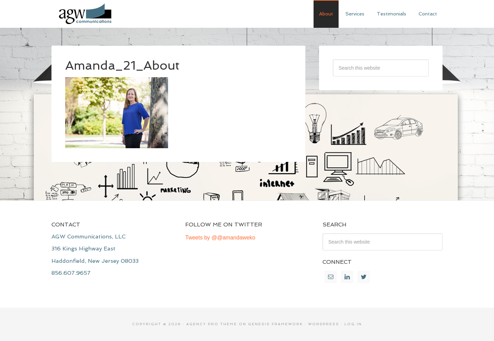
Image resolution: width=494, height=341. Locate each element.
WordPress (323, 324)
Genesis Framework (275, 324)
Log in (353, 324)
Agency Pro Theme (211, 324)
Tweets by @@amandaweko (220, 237)
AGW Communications (102, 13)
